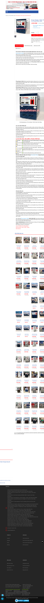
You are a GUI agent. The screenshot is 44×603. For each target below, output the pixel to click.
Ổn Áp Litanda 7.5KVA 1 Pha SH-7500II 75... (34, 350)
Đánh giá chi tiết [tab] (37, 45)
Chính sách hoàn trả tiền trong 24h (27, 542)
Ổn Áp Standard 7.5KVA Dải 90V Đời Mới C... (26, 292)
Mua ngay (34, 35)
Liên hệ (8, 542)
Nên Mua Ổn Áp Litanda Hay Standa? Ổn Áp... (26, 381)
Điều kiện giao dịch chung (10, 565)
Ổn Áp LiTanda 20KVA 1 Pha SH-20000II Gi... (18, 350)
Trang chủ (8, 538)
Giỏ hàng (8, 544)
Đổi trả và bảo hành (25, 567)
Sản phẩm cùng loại (19, 233)
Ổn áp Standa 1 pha (12, 15)
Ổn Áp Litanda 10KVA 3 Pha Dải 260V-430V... (18, 381)
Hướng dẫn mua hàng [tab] (28, 45)
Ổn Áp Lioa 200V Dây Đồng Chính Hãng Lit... (26, 246)
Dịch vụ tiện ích (9, 567)
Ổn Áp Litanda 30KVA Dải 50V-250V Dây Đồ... (18, 365)
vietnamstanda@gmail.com (11, 530)
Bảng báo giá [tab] (18, 48)
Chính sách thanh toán (26, 538)
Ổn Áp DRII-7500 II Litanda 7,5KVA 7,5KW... (34, 411)
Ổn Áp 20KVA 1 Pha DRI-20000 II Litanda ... (18, 427)
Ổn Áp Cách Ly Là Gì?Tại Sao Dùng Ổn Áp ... (19, 396)
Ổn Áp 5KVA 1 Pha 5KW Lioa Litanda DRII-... (34, 396)
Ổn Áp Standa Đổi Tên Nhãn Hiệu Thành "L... (26, 321)
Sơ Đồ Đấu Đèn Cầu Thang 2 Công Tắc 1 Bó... (18, 246)
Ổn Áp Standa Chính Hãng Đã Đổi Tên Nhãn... (34, 321)
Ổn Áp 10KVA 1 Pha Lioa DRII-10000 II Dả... (34, 427)
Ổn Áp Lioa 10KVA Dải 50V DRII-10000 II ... (34, 246)
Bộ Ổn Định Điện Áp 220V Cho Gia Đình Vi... (26, 396)
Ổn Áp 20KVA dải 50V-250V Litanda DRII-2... (26, 262)
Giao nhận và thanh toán (26, 565)
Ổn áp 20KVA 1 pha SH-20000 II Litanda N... (26, 427)
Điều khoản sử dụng (10, 563)
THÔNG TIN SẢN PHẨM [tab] (19, 45)
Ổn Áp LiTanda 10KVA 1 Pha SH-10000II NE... (26, 350)
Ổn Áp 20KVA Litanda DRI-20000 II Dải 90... (34, 262)
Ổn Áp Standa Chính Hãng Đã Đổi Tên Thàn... (34, 292)
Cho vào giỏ (40, 35)
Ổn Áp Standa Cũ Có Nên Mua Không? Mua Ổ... (34, 381)
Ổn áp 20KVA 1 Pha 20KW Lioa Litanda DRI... (18, 411)
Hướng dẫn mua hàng (26, 563)
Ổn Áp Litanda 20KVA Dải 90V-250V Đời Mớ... (26, 365)
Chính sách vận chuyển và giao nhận (28, 540)
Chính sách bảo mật (25, 544)
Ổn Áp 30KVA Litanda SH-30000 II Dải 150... (18, 262)
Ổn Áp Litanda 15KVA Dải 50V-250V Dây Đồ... (34, 365)
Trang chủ (7, 15)
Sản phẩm (8, 540)
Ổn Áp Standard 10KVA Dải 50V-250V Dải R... (26, 277)
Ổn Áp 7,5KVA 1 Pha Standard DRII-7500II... (18, 292)
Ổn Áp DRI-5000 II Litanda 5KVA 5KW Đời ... (26, 411)
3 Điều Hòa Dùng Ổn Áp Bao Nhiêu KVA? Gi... (34, 335)
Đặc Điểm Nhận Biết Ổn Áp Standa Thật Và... (18, 321)
